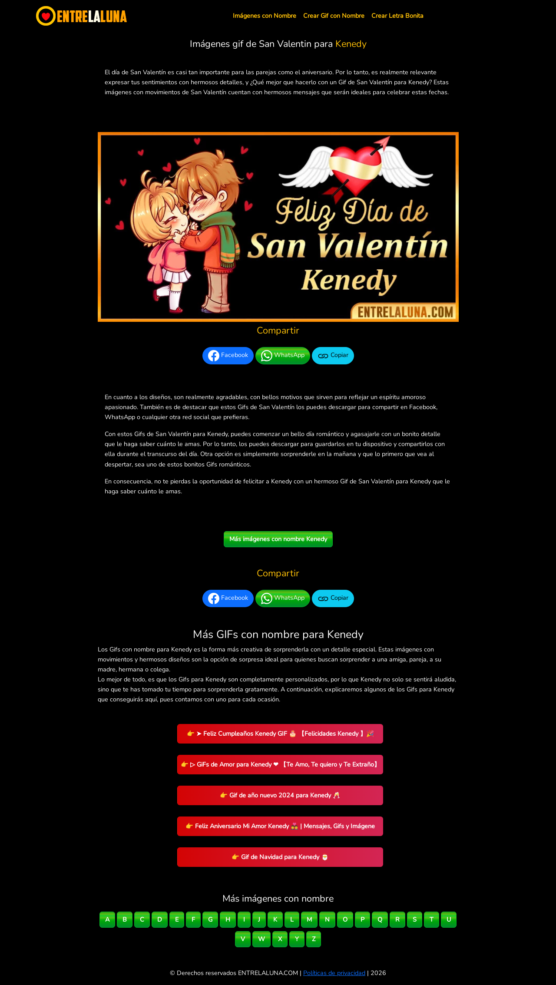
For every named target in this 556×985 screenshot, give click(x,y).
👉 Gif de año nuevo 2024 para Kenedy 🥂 (280, 795)
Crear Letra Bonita (397, 15)
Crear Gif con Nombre (333, 15)
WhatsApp (282, 355)
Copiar (333, 355)
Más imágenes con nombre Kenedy (278, 539)
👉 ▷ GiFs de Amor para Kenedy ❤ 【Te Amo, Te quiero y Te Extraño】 (280, 764)
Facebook (228, 355)
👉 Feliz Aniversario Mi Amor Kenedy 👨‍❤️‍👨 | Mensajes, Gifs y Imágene (280, 826)
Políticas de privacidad (334, 972)
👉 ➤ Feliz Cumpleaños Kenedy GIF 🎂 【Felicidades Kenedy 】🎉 (280, 733)
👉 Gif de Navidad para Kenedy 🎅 (280, 857)
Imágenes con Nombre (264, 15)
